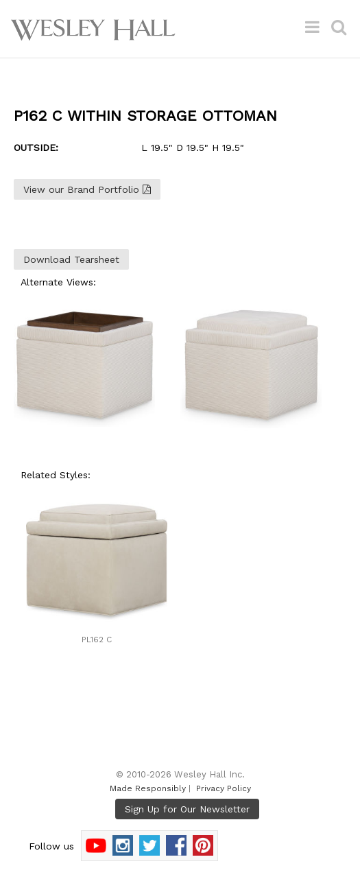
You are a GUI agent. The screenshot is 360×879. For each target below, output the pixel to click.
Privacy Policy (223, 788)
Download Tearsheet (71, 259)
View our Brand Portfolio (87, 189)
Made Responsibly (148, 788)
